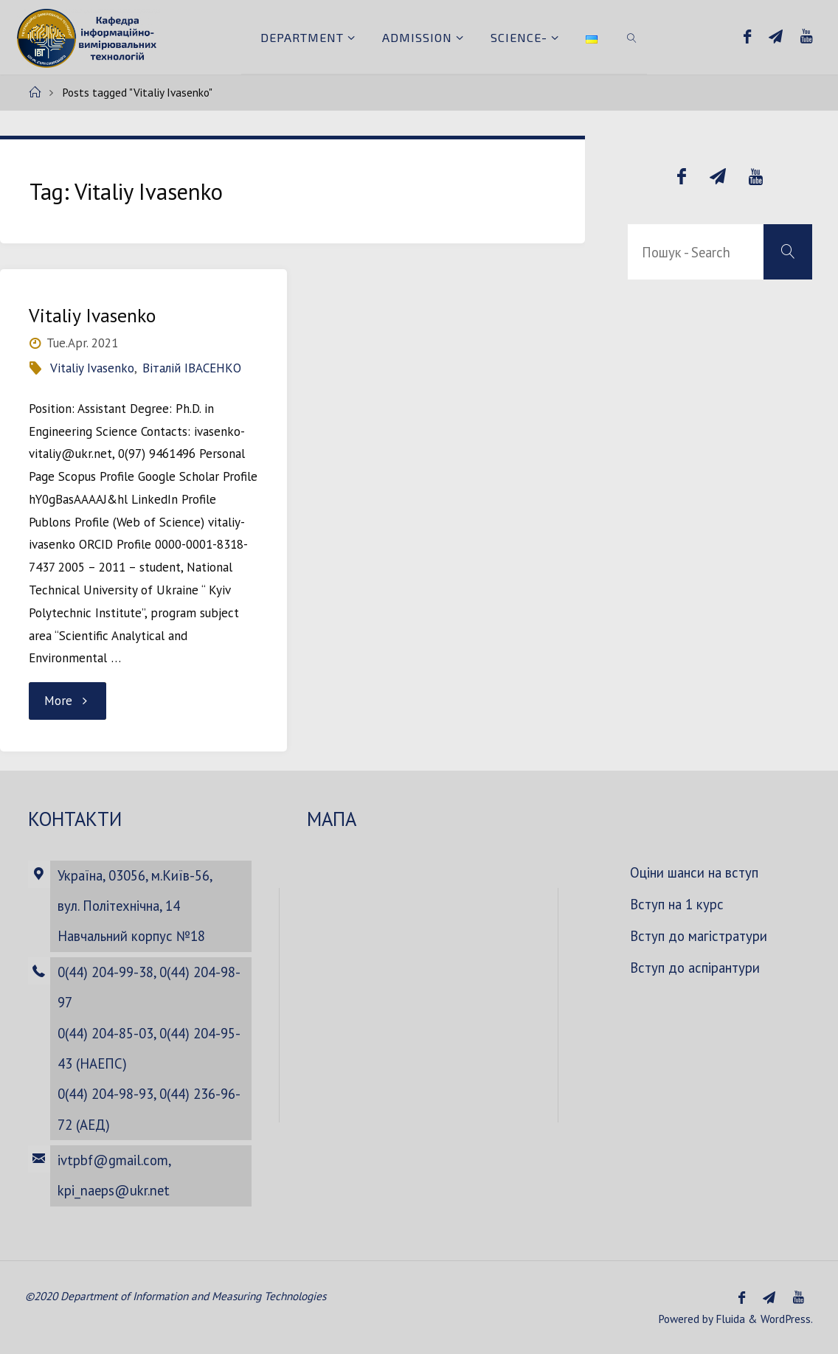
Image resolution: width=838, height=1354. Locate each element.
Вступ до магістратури (698, 936)
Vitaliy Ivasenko (92, 315)
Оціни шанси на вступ (694, 872)
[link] (632, 37)
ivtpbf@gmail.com (113, 1160)
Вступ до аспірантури (695, 967)
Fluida (729, 1318)
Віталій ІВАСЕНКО (191, 368)
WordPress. (787, 1318)
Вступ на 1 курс (677, 904)
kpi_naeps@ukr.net (114, 1190)
